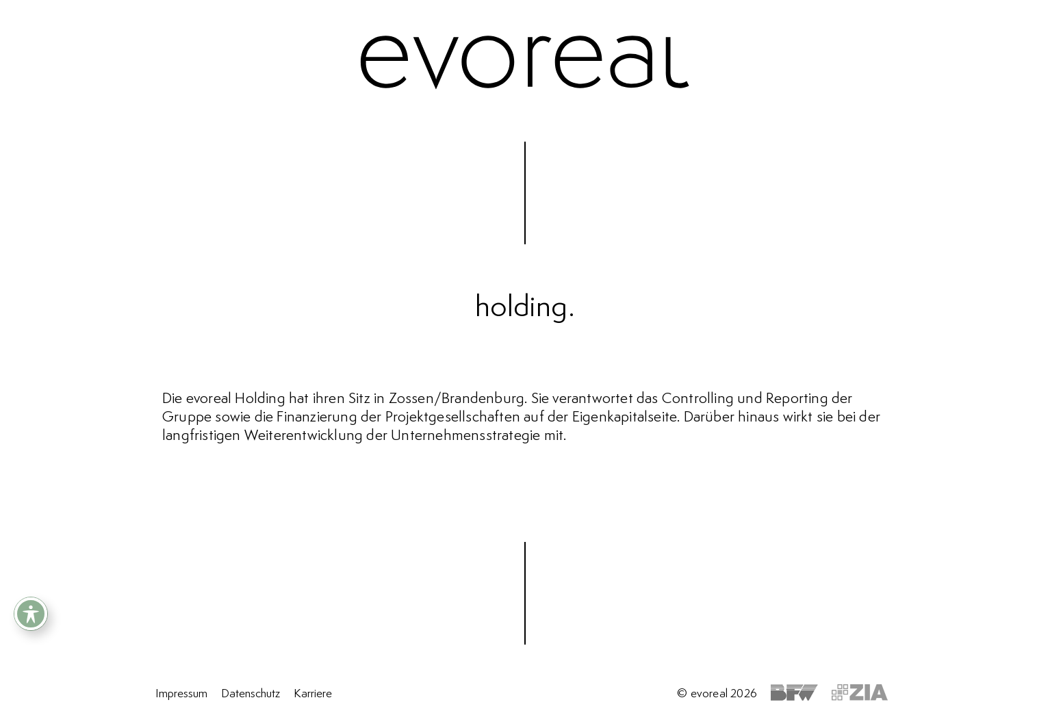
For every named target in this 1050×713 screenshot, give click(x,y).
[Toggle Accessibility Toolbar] (30, 613)
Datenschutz (250, 694)
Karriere (313, 694)
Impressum (181, 694)
